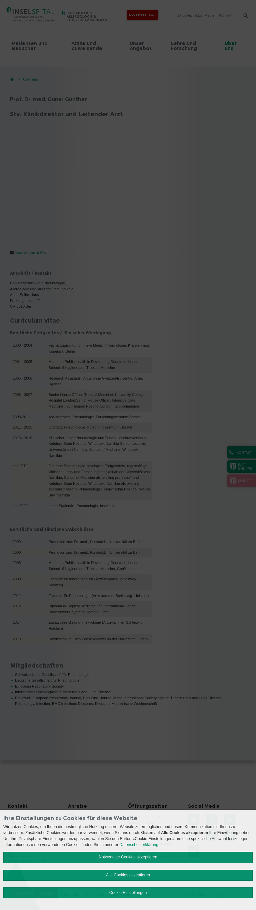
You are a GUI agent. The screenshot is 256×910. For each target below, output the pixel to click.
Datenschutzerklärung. (139, 844)
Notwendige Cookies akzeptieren (128, 857)
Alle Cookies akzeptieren (128, 875)
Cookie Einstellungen (128, 892)
